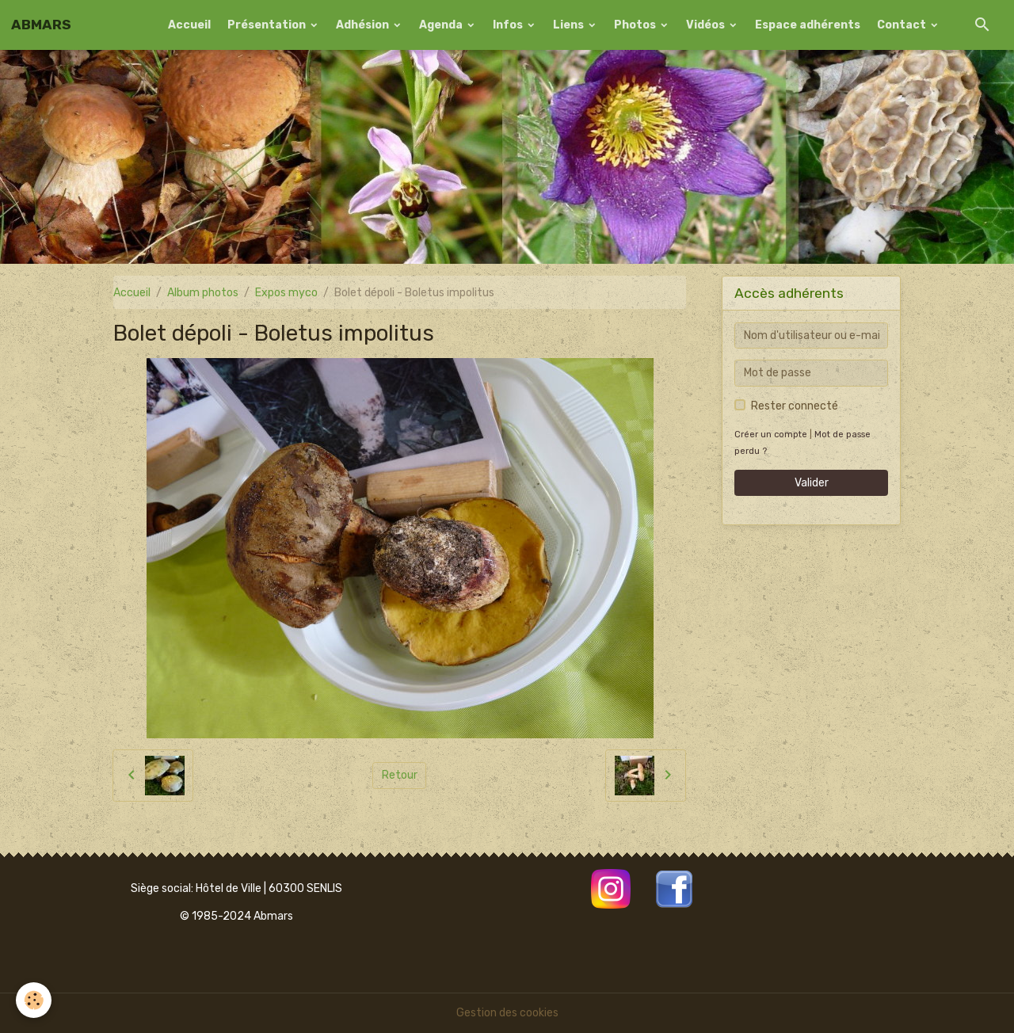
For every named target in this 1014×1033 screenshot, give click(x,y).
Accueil (189, 25)
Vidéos (706, 25)
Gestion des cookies (507, 1013)
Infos (509, 25)
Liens (569, 25)
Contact (902, 25)
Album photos (202, 292)
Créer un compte (770, 434)
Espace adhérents (807, 25)
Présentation (267, 25)
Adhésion (363, 25)
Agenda (442, 25)
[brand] (41, 24)
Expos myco (286, 292)
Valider (812, 483)
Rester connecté (794, 406)
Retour (399, 775)
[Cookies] (33, 1000)
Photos (636, 25)
